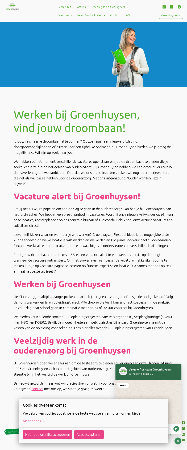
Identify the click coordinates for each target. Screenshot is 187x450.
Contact (115, 15)
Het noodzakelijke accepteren (47, 434)
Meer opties (34, 421)
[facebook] (171, 6)
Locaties (81, 7)
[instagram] (179, 6)
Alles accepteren (89, 434)
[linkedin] (164, 6)
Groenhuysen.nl (171, 15)
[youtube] (183, 440)
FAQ (127, 15)
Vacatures (65, 7)
